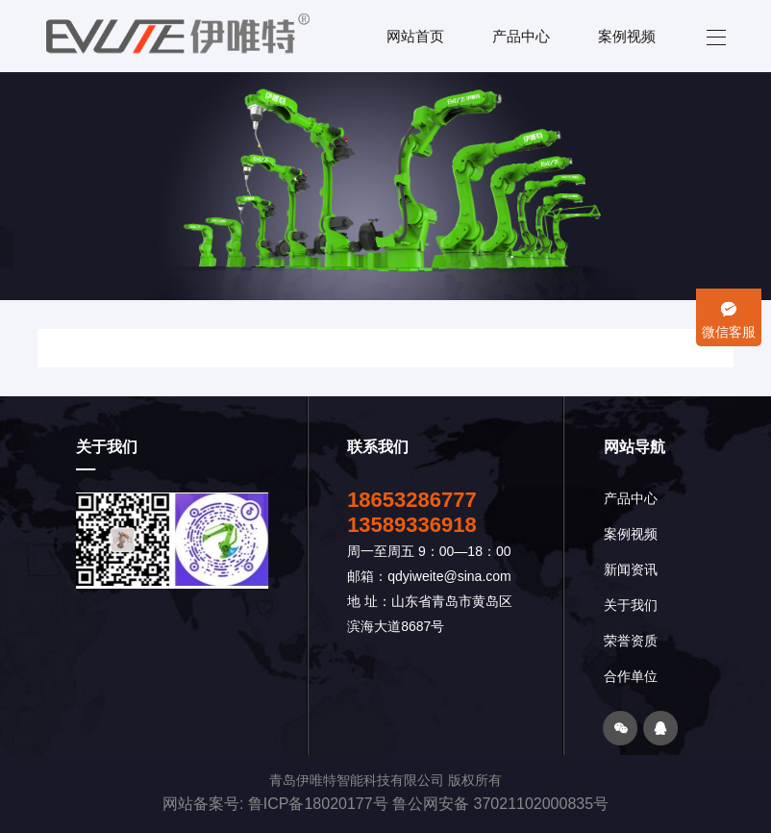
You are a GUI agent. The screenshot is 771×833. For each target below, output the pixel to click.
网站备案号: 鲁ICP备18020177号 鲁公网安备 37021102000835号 (385, 803)
